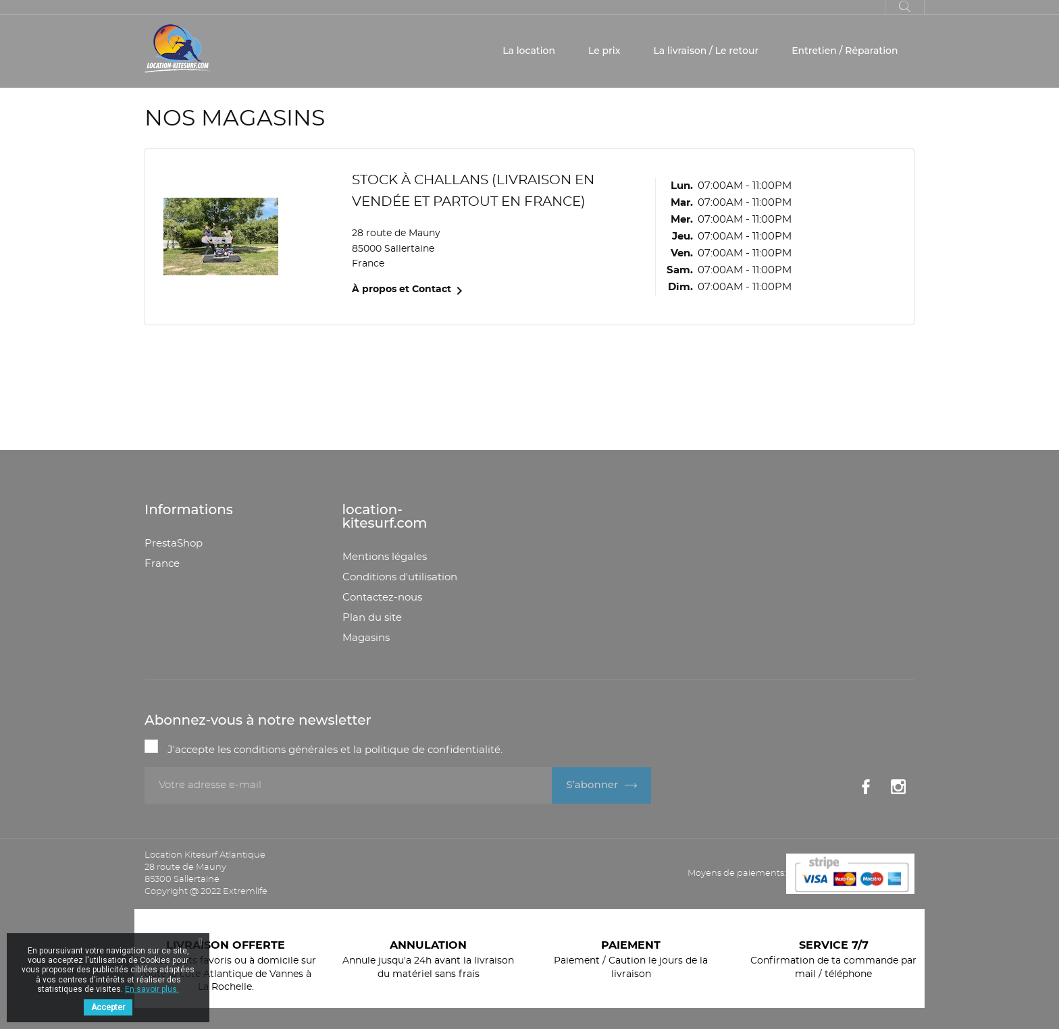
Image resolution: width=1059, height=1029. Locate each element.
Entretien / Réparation (845, 51)
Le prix (604, 51)
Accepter (108, 1007)
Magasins (366, 638)
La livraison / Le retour (705, 51)
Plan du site (372, 618)
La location (528, 51)
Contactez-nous (382, 597)
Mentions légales (384, 557)
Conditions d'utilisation (399, 577)
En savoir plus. (152, 989)
